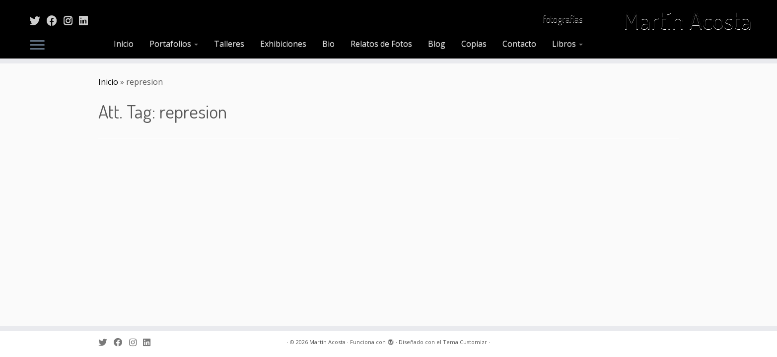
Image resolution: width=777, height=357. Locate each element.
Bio (328, 43)
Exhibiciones (283, 43)
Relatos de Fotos (381, 43)
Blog (436, 43)
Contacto (519, 43)
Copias (474, 43)
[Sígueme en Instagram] (71, 20)
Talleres (229, 43)
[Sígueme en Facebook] (55, 20)
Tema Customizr (465, 342)
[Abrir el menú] (37, 45)
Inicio (124, 43)
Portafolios (173, 43)
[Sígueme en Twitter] (38, 20)
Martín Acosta (687, 20)
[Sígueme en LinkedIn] (86, 20)
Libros (567, 43)
